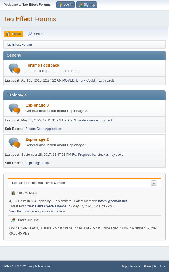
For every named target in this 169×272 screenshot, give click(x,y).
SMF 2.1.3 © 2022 (15, 266)
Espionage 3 (37, 105)
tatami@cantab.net (112, 201)
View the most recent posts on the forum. (38, 211)
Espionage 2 (37, 139)
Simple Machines (39, 266)
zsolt (110, 80)
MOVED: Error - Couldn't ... (82, 80)
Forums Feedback (42, 65)
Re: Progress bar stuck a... (91, 155)
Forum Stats (24, 193)
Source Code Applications (43, 129)
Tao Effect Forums (29, 19)
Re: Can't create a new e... (81, 120)
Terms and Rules (141, 266)
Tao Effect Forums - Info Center (38, 183)
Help (124, 266)
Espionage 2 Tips (37, 163)
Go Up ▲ (160, 266)
